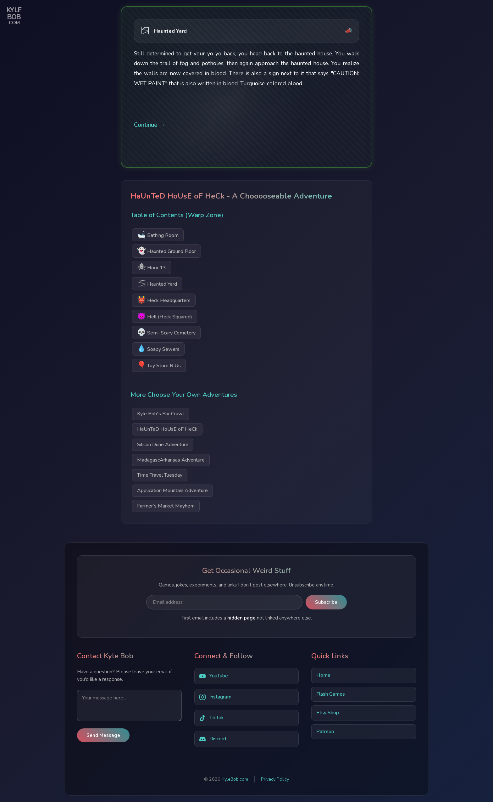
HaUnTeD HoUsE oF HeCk (167, 429)
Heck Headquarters (164, 300)
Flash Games (330, 694)
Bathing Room (158, 234)
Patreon (325, 731)
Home (323, 675)
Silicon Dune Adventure (162, 444)
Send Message (103, 735)
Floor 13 (151, 267)
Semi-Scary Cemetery (166, 332)
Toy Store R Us (159, 365)
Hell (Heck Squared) (164, 316)
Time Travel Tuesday (159, 475)
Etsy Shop (327, 712)
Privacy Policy (275, 779)
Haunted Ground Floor (166, 250)
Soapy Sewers (158, 348)
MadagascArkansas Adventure (171, 460)
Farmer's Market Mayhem (166, 505)
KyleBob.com (235, 779)
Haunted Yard (157, 283)
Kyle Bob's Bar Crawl (160, 413)
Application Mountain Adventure (172, 490)
